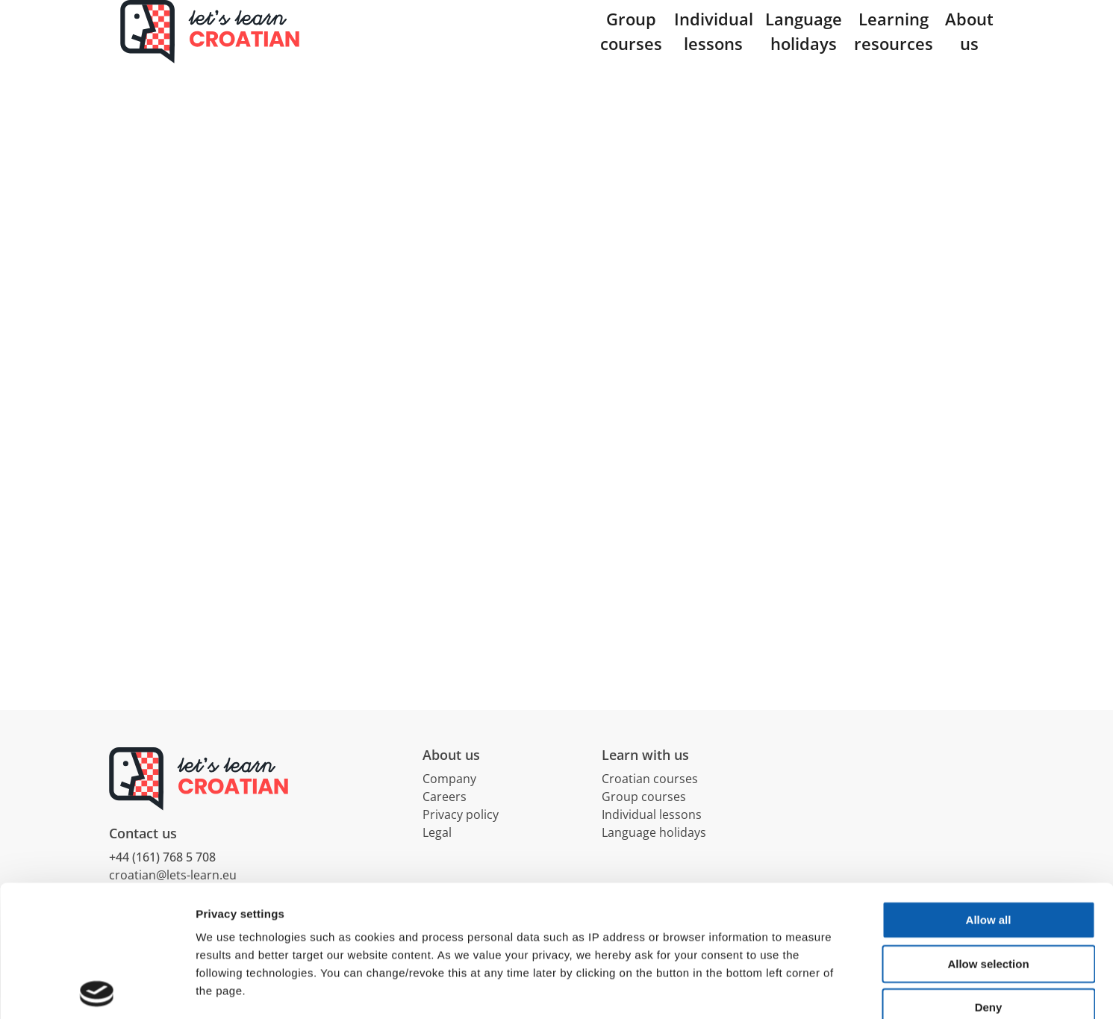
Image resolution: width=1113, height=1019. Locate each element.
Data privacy (231, 918)
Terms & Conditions (333, 918)
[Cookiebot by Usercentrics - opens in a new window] (96, 990)
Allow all (988, 788)
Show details (783, 989)
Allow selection (988, 832)
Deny (989, 876)
